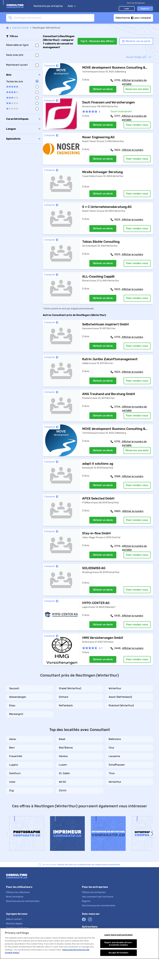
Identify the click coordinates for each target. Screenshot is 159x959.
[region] (79, 943)
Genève (63, 756)
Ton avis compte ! (81, 865)
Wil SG (62, 781)
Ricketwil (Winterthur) (121, 705)
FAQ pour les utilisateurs (18, 892)
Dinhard (63, 696)
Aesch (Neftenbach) (120, 696)
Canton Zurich (20, 27)
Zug (11, 790)
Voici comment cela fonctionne (97, 896)
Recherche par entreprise (48, 6)
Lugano (13, 764)
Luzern (63, 764)
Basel (62, 739)
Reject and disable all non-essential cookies (118, 943)
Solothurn (15, 773)
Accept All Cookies (118, 953)
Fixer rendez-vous (137, 124)
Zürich (62, 790)
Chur (111, 747)
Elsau (12, 705)
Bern (12, 747)
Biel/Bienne (66, 747)
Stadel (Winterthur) (70, 688)
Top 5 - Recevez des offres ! (97, 41)
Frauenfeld (15, 756)
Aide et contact (14, 919)
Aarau (12, 739)
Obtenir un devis (103, 89)
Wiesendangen (17, 696)
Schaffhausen (117, 764)
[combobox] (53, 17)
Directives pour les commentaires (22, 901)
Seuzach (14, 688)
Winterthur (115, 688)
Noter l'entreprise (14, 896)
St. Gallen (64, 773)
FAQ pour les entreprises (94, 892)
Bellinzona (115, 739)
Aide (72, 6)
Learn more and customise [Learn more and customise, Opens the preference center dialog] (118, 935)
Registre (145, 8)
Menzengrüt (16, 714)
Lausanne (114, 756)
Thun (112, 773)
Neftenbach (66, 705)
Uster (12, 781)
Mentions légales (14, 923)
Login (126, 8)
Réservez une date (137, 89)
